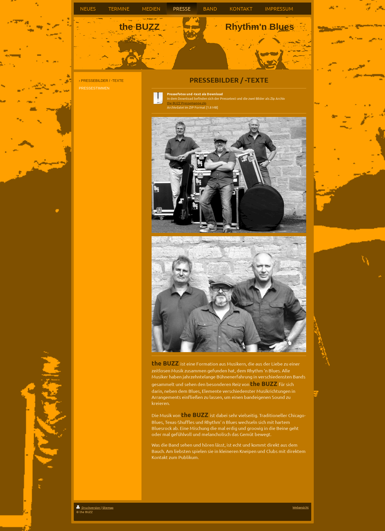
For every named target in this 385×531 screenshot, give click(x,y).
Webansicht (301, 507)
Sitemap (107, 507)
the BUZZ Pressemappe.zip (186, 103)
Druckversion (88, 507)
